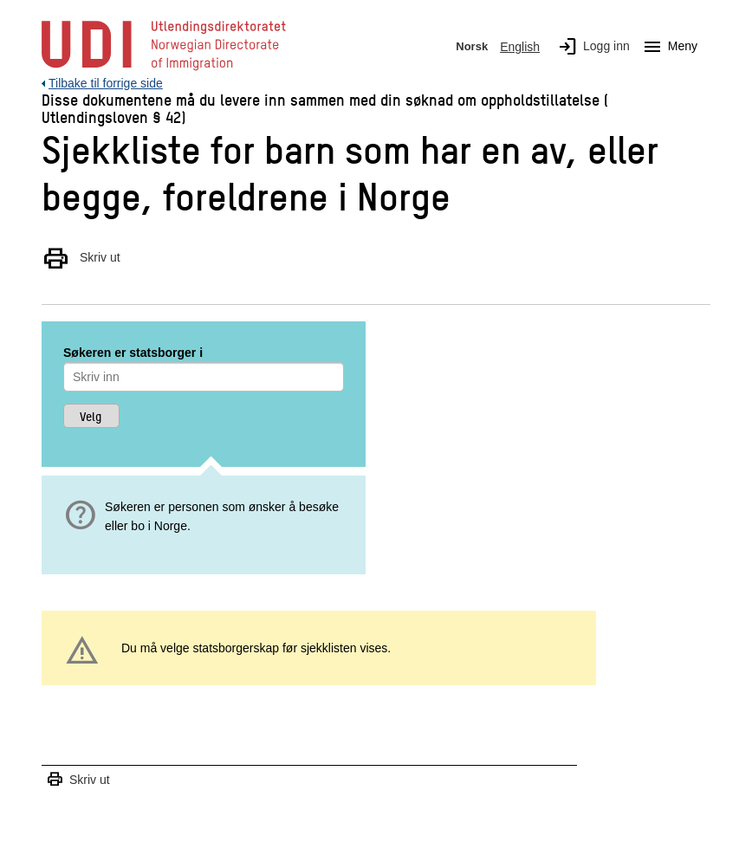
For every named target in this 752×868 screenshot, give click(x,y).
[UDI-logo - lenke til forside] (164, 69)
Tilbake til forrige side (106, 83)
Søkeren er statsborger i (133, 353)
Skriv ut (81, 257)
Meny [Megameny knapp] (667, 47)
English (520, 47)
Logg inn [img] (591, 47)
